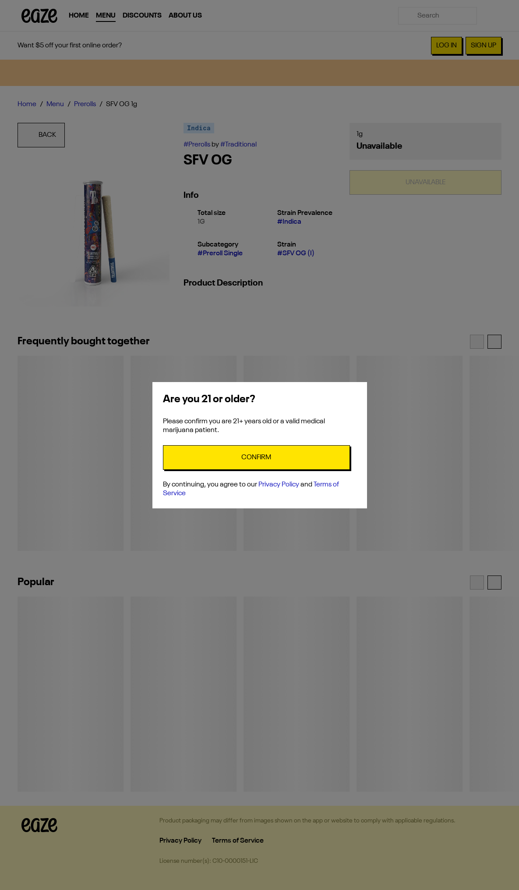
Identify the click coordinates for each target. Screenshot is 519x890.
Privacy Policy (278, 484)
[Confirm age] (256, 457)
